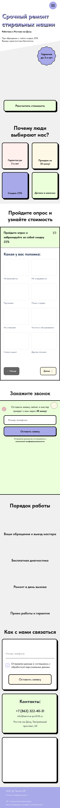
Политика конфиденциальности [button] (17, 795)
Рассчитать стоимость (30, 106)
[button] (15, 156)
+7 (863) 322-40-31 (30, 711)
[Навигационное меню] (53, 5)
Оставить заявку (30, 431)
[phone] (30, 420)
